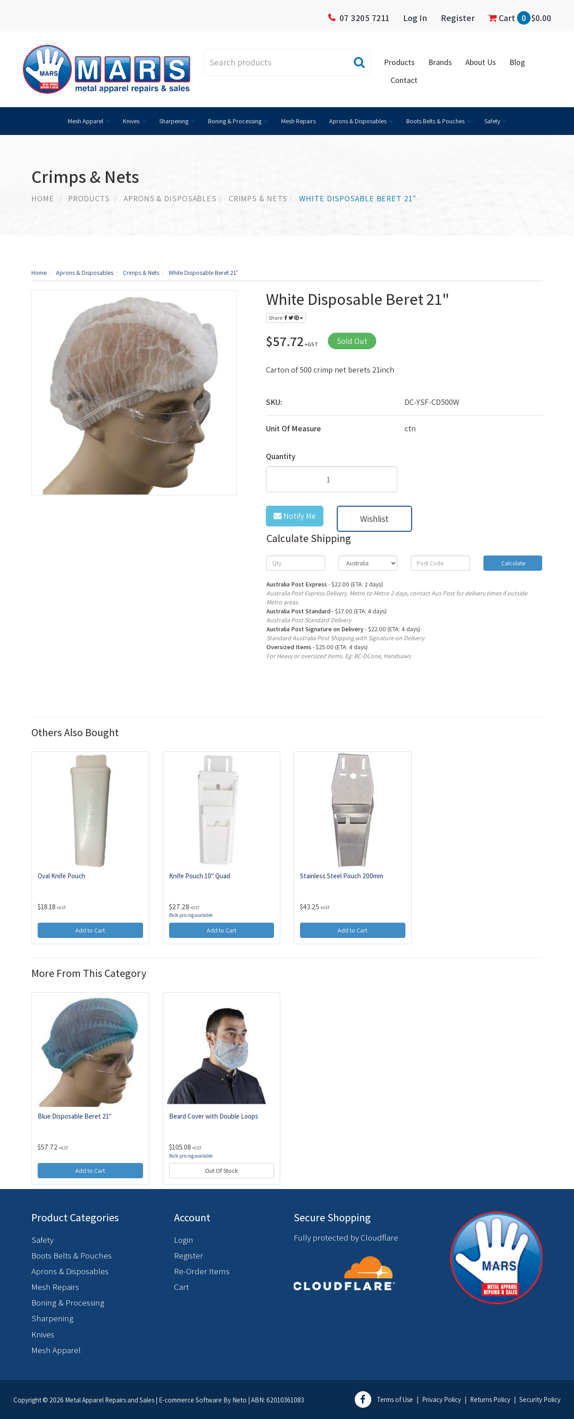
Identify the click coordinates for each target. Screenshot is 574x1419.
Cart (519, 18)
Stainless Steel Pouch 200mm (341, 876)
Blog (517, 62)
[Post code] (440, 563)
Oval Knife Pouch (61, 876)
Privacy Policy (441, 1399)
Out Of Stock (221, 1171)
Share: (286, 317)
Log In (415, 18)
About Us (480, 62)
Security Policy (540, 1399)
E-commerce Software (190, 1400)
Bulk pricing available (191, 915)
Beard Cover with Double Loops (213, 1116)
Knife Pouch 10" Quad (199, 876)
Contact (404, 80)
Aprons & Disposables (358, 121)
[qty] (295, 563)
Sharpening (173, 121)
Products (399, 62)
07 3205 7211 (364, 18)
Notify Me (295, 516)
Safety (492, 121)
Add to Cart (90, 930)
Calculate (512, 563)
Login (183, 1239)
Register (458, 18)
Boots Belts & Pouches (435, 121)
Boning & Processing (234, 121)
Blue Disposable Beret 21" (75, 1116)
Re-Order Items (202, 1271)
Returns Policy (490, 1399)
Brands (440, 62)
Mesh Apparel (85, 121)
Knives (131, 121)
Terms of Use (395, 1399)
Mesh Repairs (298, 121)
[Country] (368, 563)
